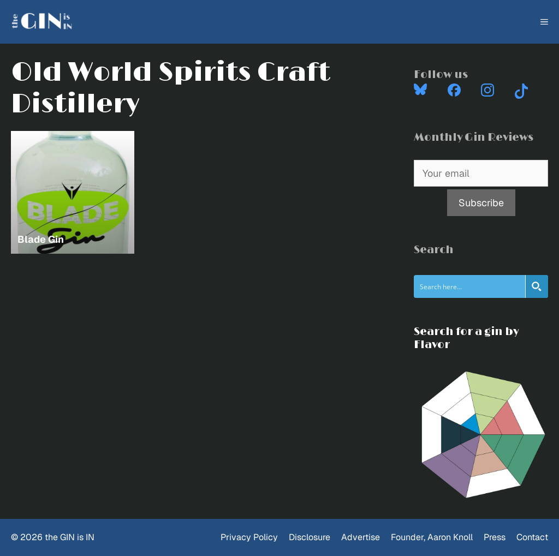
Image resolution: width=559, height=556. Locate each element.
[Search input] (470, 286)
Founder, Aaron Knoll (432, 537)
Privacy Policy (249, 537)
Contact (532, 537)
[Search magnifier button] (536, 286)
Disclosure (309, 537)
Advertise (360, 537)
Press (495, 537)
